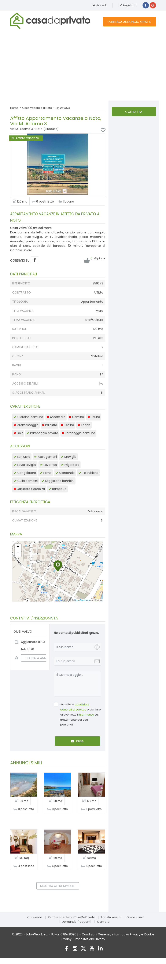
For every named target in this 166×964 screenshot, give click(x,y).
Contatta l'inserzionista (134, 112)
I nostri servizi (111, 917)
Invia (77, 741)
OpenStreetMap (82, 600)
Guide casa (134, 917)
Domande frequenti (76, 922)
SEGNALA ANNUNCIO (38, 658)
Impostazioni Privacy (90, 939)
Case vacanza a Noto (37, 108)
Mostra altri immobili (57, 886)
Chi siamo (34, 917)
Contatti (103, 922)
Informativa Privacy (126, 934)
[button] (58, 566)
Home (14, 108)
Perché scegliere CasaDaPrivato (71, 917)
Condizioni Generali (96, 934)
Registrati (127, 5)
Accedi (99, 5)
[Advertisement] (83, 66)
